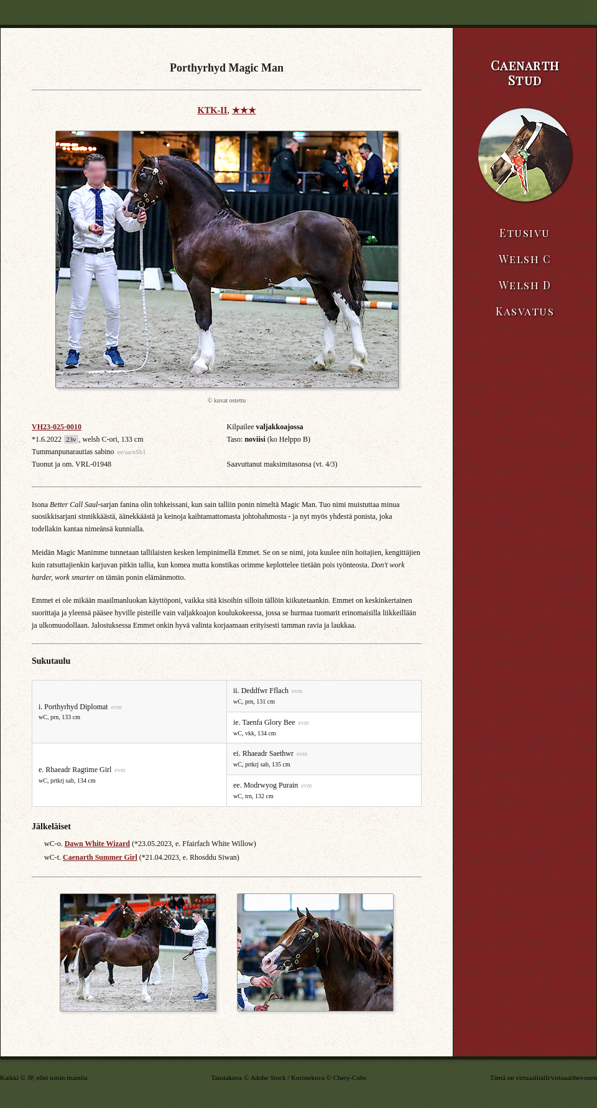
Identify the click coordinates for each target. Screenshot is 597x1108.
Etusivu (524, 233)
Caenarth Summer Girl (100, 857)
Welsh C (525, 259)
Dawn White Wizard (97, 843)
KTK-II (212, 110)
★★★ (244, 110)
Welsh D (525, 285)
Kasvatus (525, 311)
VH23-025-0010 (56, 426)
